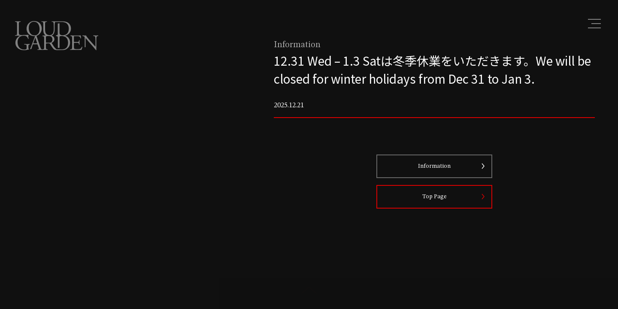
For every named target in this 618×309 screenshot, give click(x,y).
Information (434, 166)
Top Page (434, 197)
